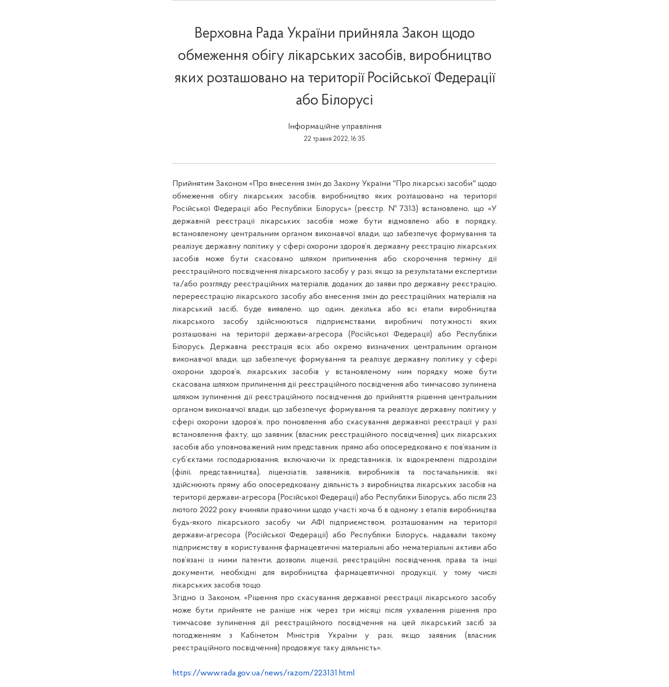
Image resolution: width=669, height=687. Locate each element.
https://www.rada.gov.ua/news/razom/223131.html (263, 673)
